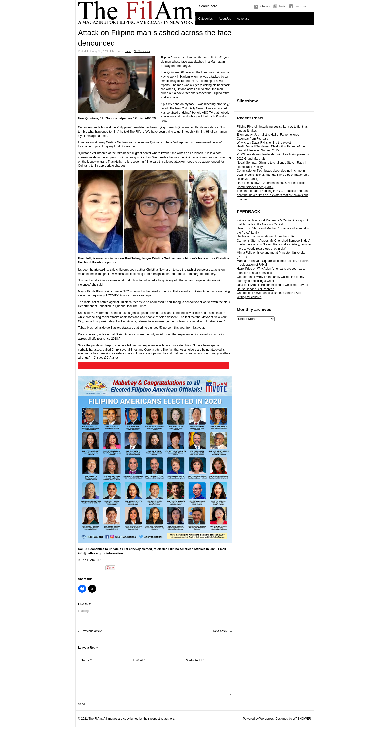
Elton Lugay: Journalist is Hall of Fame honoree (268, 134)
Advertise (243, 18)
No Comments (142, 51)
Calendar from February (252, 138)
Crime (128, 51)
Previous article (92, 631)
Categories (205, 18)
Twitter (282, 6)
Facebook (300, 6)
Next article (220, 631)
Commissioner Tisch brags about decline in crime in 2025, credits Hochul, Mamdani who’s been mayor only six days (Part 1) (273, 175)
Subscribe (265, 6)
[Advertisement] (274, 60)
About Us (225, 18)
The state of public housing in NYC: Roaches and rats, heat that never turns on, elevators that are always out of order (273, 195)
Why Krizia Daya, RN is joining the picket (264, 142)
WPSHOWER (302, 718)
